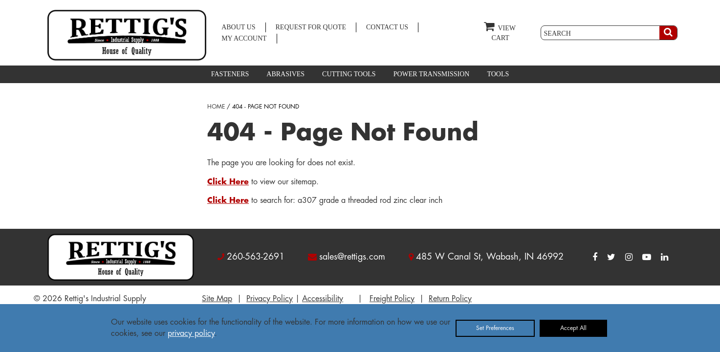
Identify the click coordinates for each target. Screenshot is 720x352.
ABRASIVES (285, 74)
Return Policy (450, 299)
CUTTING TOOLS (349, 74)
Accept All (573, 328)
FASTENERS (230, 74)
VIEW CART (499, 31)
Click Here (228, 182)
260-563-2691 (255, 256)
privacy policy (191, 333)
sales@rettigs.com (352, 256)
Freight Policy (392, 299)
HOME (216, 107)
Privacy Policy (269, 299)
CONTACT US (387, 27)
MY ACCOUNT (243, 38)
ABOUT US (238, 27)
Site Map (217, 299)
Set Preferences (495, 328)
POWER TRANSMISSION (431, 74)
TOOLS (498, 74)
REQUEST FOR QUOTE (311, 27)
